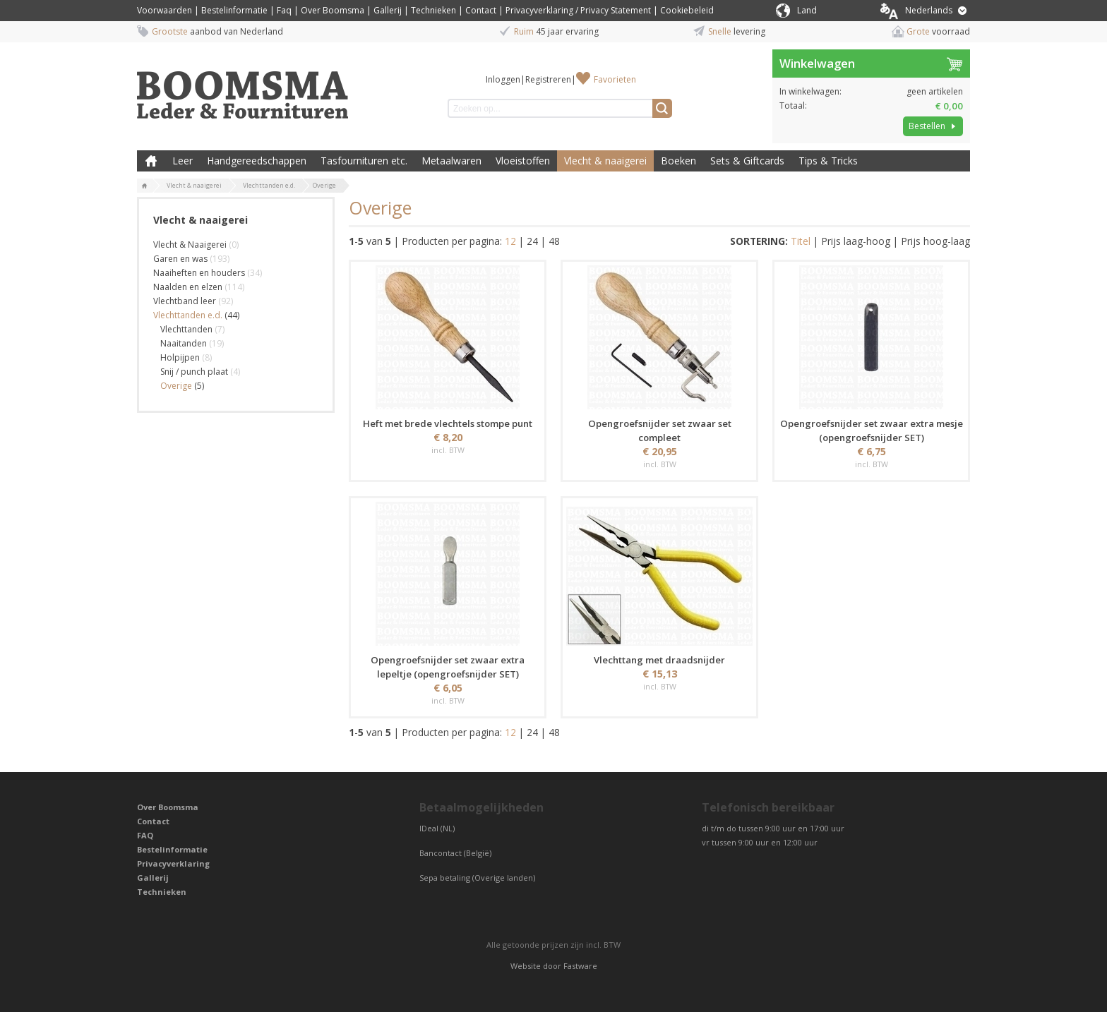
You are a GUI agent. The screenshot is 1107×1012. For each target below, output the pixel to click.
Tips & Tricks (828, 160)
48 (554, 241)
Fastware (580, 965)
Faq (284, 10)
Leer (182, 160)
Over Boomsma (332, 10)
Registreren (548, 79)
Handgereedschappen (256, 160)
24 (532, 241)
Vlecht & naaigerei (605, 160)
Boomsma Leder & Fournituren (151, 161)
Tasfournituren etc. (364, 160)
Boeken (678, 160)
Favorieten (615, 79)
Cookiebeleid (687, 10)
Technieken (433, 10)
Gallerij (387, 10)
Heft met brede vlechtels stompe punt (447, 423)
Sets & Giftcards (747, 160)
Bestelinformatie (234, 10)
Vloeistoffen (523, 160)
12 (510, 241)
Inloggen (503, 79)
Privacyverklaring (173, 863)
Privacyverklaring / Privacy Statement (578, 10)
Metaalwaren (451, 160)
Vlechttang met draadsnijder (659, 659)
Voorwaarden (164, 10)
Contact (480, 10)
